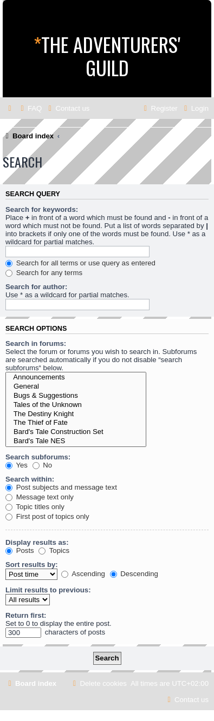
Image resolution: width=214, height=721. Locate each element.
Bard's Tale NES (76, 441)
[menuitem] (30, 108)
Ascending (83, 574)
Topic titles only (34, 507)
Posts (19, 550)
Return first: (25, 615)
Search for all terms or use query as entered (80, 263)
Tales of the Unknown (76, 405)
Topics (53, 550)
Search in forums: (35, 343)
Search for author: (36, 287)
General (76, 386)
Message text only (39, 497)
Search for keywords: (41, 209)
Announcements (76, 377)
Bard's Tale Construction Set (76, 432)
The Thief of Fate (76, 423)
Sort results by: (31, 564)
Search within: (29, 479)
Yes (16, 465)
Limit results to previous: (48, 590)
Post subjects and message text (61, 487)
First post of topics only (47, 516)
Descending (134, 574)
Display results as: (37, 542)
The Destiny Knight (76, 414)
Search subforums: (37, 457)
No (43, 465)
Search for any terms (43, 273)
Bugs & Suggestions (76, 395)
